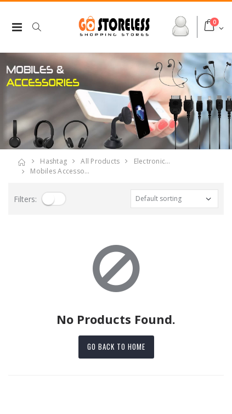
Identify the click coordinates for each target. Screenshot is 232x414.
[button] (42, 26)
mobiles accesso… (59, 171)
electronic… (152, 161)
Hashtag (53, 161)
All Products (100, 161)
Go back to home (116, 346)
